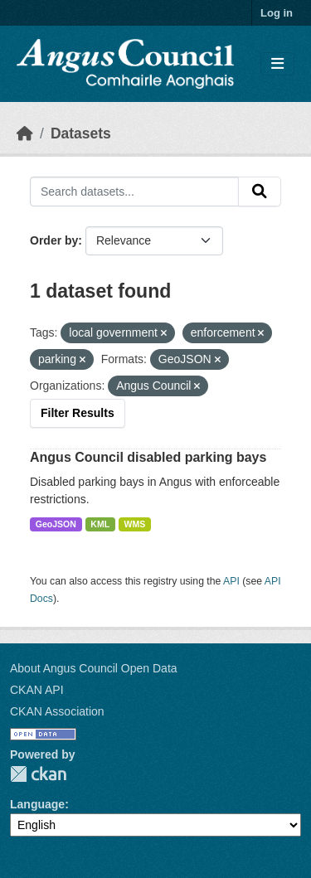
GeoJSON (56, 524)
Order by (54, 240)
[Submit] (259, 191)
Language (37, 804)
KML (99, 524)
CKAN (38, 774)
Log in (276, 13)
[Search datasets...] (134, 191)
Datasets (81, 133)
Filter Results (77, 413)
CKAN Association (57, 711)
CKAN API (37, 689)
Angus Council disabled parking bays (148, 457)
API (231, 581)
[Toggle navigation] (277, 64)
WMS (135, 524)
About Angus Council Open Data (93, 668)
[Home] (25, 133)
